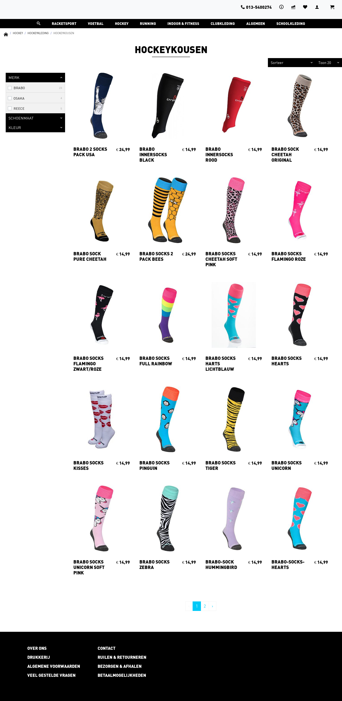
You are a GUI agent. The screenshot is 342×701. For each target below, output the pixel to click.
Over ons (37, 648)
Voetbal (96, 23)
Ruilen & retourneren (122, 657)
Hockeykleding (38, 33)
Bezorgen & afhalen (120, 666)
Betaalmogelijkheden (122, 675)
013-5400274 (256, 7)
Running (148, 23)
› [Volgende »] (212, 606)
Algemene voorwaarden (53, 666)
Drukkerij (38, 657)
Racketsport (64, 23)
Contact (106, 648)
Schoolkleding (290, 23)
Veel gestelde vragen (51, 675)
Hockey (121, 23)
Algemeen (255, 23)
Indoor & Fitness (183, 23)
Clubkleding (223, 23)
